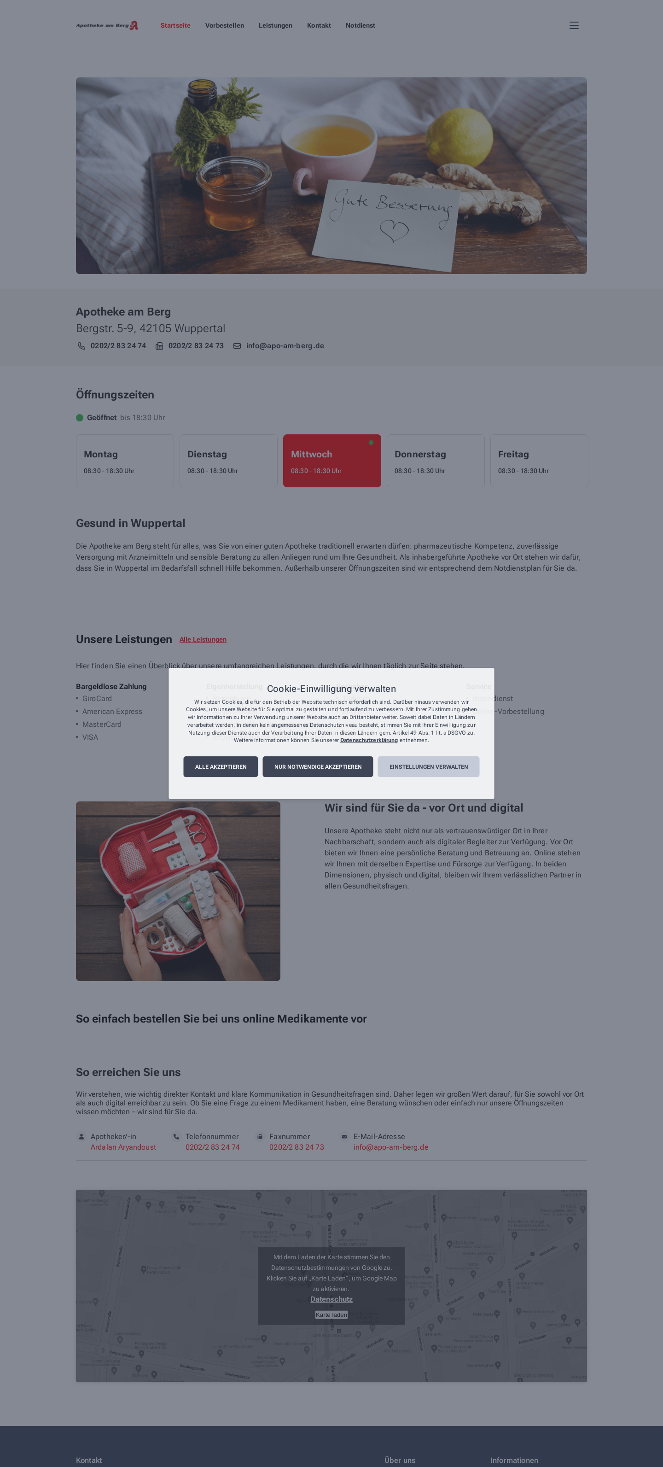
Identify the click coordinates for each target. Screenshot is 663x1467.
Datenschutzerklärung (369, 740)
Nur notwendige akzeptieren (318, 767)
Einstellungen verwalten (429, 767)
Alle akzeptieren (221, 767)
